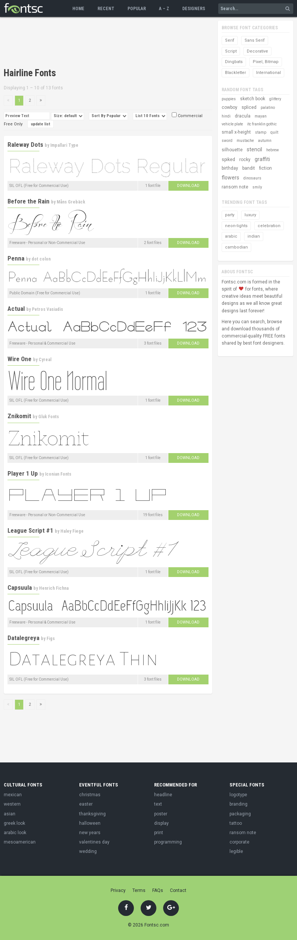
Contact (178, 890)
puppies (229, 99)
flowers (230, 178)
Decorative (257, 51)
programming (168, 842)
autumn (265, 141)
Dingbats (234, 61)
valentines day (94, 842)
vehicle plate (232, 124)
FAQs (157, 890)
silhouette (232, 149)
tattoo (236, 823)
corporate (239, 842)
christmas (89, 794)
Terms (139, 890)
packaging (240, 813)
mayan (261, 116)
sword (227, 141)
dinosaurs (252, 178)
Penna (16, 258)
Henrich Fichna (54, 588)
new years (89, 832)
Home (78, 8)
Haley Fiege (72, 531)
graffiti (262, 159)
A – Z (164, 8)
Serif (229, 40)
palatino (268, 107)
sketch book (252, 98)
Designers (193, 8)
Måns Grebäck (71, 202)
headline (163, 794)
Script (231, 51)
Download (188, 186)
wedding (88, 851)
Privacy (118, 890)
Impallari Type (64, 145)
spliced (249, 107)
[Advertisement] (91, 43)
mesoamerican (20, 842)
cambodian (236, 247)
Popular (137, 8)
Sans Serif (254, 40)
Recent (106, 8)
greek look (14, 823)
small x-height (236, 132)
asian (9, 813)
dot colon (41, 259)
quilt (274, 132)
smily (257, 187)
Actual (16, 308)
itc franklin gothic (262, 124)
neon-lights (236, 225)
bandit (248, 168)
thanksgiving (92, 813)
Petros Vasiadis (47, 309)
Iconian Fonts (58, 474)
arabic (231, 236)
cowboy (229, 107)
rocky (244, 159)
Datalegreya (23, 638)
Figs (50, 638)
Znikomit (19, 416)
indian (254, 236)
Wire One (20, 359)
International (268, 72)
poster (160, 813)
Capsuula (20, 587)
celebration (269, 225)
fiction (265, 168)
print (158, 832)
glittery (275, 99)
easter (86, 804)
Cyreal (45, 359)
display (161, 823)
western (12, 804)
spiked (228, 159)
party (229, 214)
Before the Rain (29, 201)
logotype (238, 794)
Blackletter (235, 72)
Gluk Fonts (48, 416)
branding (239, 804)
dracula (242, 116)
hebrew (272, 150)
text (158, 804)
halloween (89, 823)
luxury (250, 214)
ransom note (235, 187)
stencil (254, 149)
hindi (226, 116)
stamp (260, 132)
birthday (230, 168)
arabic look (15, 832)
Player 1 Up (23, 473)
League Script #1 (30, 530)
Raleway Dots (25, 144)
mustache (245, 141)
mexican (13, 794)
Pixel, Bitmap (266, 61)
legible (236, 851)
